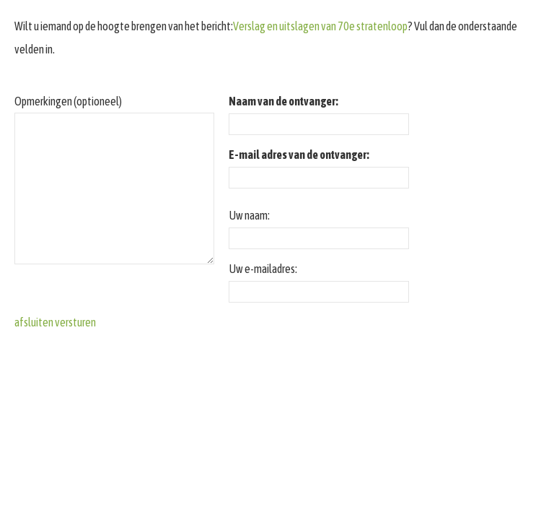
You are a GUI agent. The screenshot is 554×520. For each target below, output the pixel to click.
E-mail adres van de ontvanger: (299, 154)
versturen (75, 322)
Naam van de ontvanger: (283, 101)
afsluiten (33, 322)
